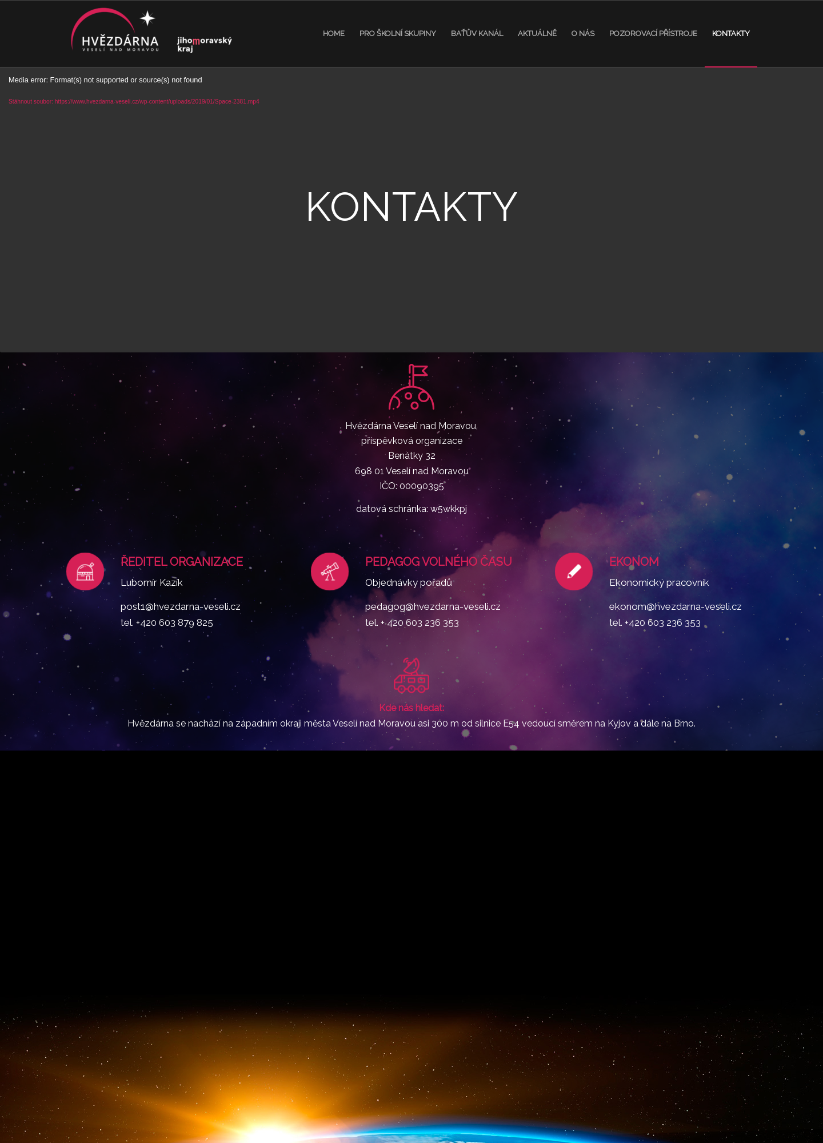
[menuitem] (333, 34)
